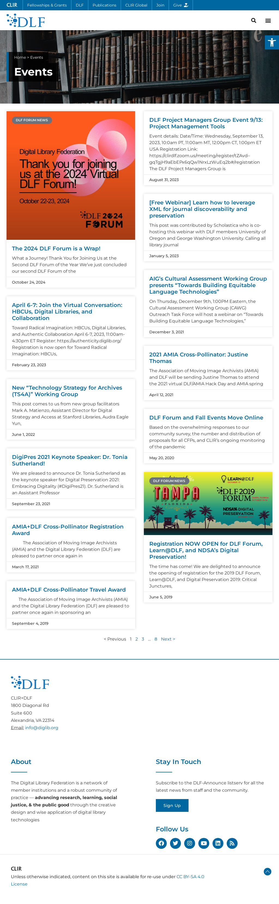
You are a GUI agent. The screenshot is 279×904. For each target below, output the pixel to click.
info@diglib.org (41, 727)
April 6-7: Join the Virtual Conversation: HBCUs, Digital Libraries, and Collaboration (67, 311)
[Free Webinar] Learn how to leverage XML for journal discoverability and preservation (202, 209)
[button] (272, 42)
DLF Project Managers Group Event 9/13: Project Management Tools (206, 123)
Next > (168, 639)
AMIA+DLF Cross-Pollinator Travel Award (69, 589)
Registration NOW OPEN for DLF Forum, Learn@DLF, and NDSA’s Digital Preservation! (206, 550)
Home (20, 57)
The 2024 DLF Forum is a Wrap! (56, 248)
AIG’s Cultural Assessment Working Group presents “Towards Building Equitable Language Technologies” (208, 285)
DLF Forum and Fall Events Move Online (206, 417)
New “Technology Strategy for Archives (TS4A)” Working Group (67, 390)
